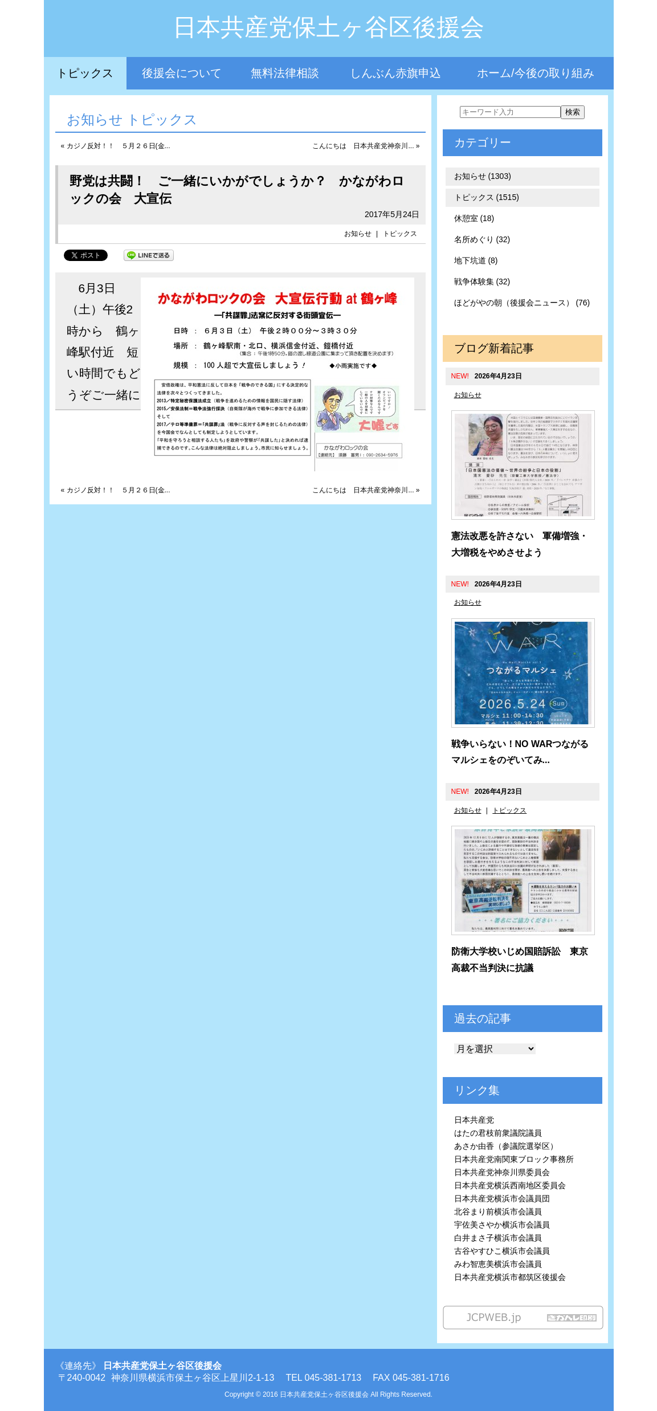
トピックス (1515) (486, 197)
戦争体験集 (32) (482, 281)
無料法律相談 (285, 73)
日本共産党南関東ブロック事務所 (514, 1159)
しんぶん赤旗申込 (395, 73)
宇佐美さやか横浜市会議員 (502, 1224)
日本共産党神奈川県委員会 (502, 1172)
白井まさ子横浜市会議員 (498, 1237)
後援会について (182, 73)
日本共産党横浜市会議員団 (502, 1198)
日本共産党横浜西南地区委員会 (510, 1185)
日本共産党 (474, 1119)
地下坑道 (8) (476, 260)
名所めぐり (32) (482, 239)
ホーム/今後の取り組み (535, 73)
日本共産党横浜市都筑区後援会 (510, 1277)
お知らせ (358, 234)
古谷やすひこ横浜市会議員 (502, 1250)
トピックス (84, 73)
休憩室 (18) (474, 218)
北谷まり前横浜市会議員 (498, 1211)
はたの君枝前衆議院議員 (498, 1132)
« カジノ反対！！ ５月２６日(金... (115, 146)
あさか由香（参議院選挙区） (506, 1146)
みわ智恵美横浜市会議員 (498, 1264)
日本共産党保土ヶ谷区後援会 (328, 27)
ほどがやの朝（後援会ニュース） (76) (522, 302)
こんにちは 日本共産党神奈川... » (365, 146)
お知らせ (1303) (482, 176)
